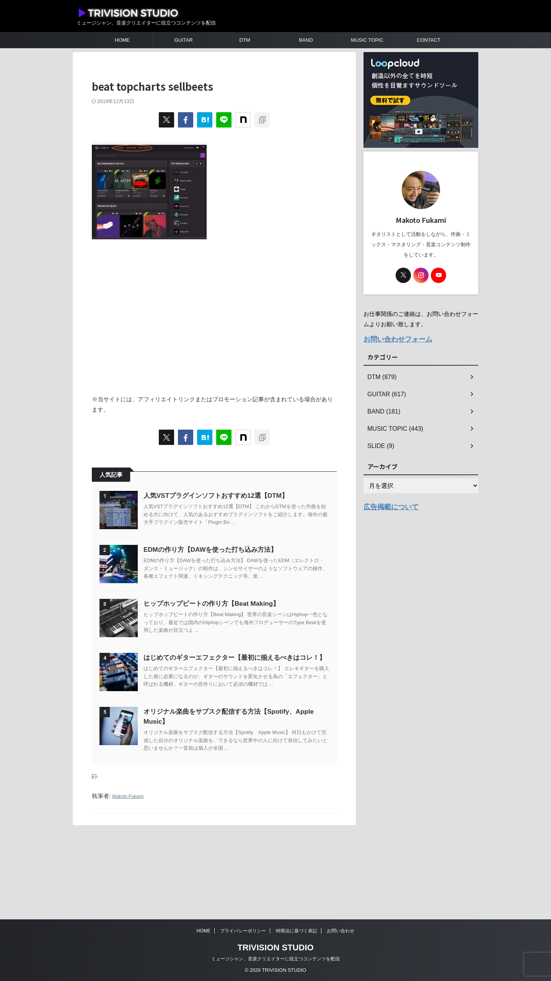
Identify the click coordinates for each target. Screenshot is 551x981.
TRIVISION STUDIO (275, 947)
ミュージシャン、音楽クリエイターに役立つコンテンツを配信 (275, 958)
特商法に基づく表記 (296, 931)
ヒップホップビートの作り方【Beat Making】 (230, 642)
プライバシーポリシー (243, 931)
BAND (306, 40)
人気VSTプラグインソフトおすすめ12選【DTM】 (235, 495)
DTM (244, 40)
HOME (122, 40)
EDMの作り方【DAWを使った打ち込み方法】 (229, 568)
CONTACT (428, 40)
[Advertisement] (214, 312)
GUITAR (183, 40)
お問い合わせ (340, 931)
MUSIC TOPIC (367, 40)
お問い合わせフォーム (392, 338)
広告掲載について (386, 504)
